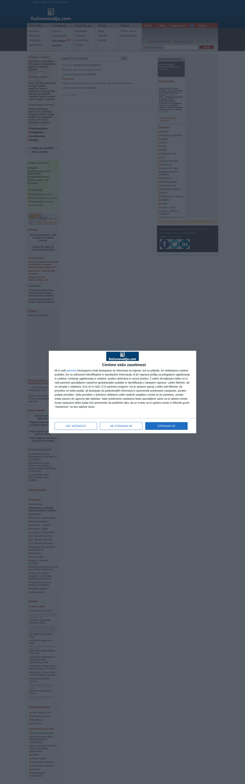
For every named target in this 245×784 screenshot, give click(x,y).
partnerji (71, 370)
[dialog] (122, 392)
